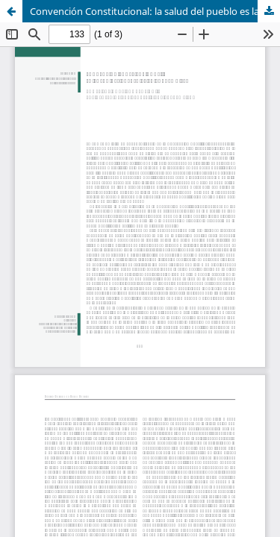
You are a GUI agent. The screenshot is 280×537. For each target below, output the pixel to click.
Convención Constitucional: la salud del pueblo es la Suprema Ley (155, 11)
